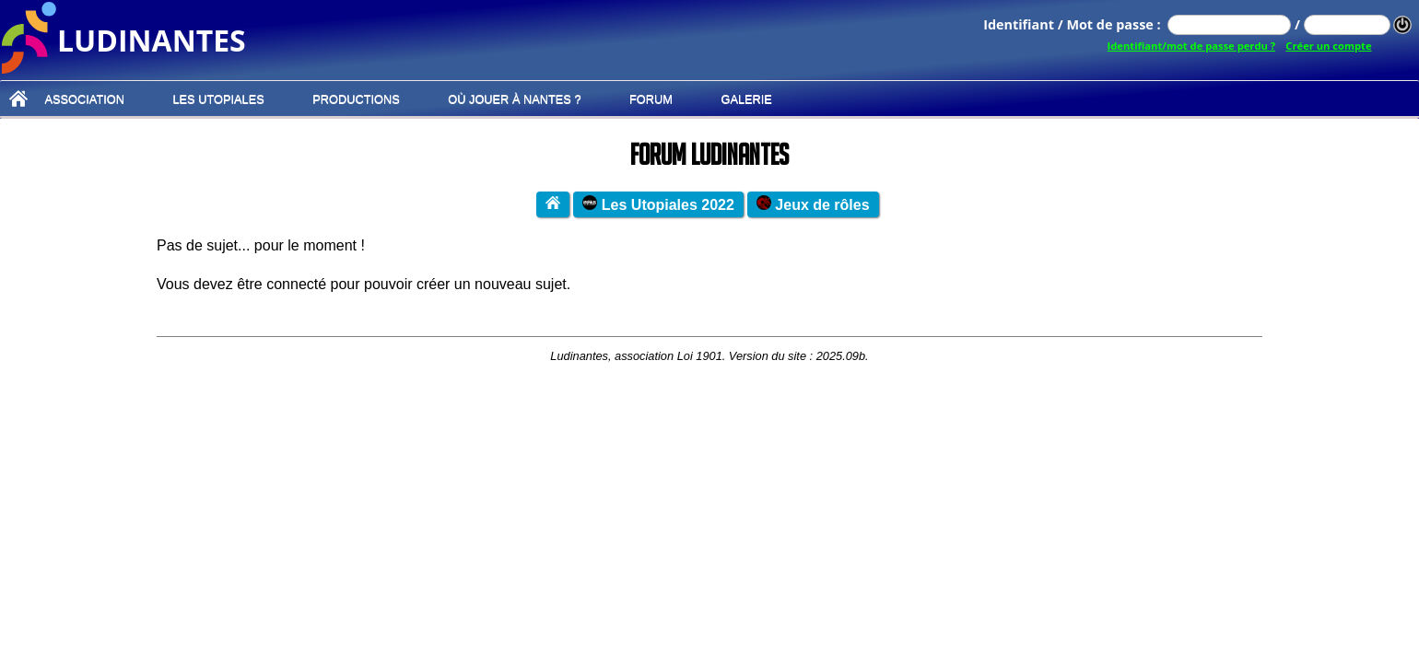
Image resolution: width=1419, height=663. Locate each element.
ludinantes (151, 38)
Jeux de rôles (813, 204)
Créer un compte (1328, 45)
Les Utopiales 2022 (658, 204)
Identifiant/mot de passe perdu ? (1192, 45)
